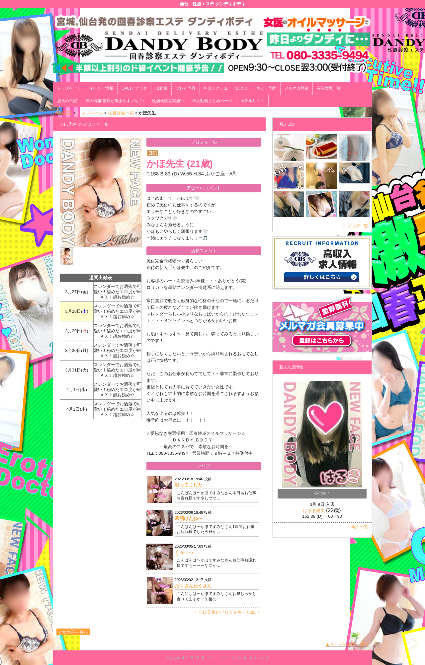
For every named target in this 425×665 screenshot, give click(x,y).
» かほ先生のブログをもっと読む (227, 612)
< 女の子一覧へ (73, 632)
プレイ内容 (186, 88)
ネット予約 (266, 88)
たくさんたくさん (193, 585)
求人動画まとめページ (212, 101)
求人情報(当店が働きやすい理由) (114, 101)
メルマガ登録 (296, 88)
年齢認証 (63, 112)
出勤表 (161, 88)
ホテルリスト (252, 101)
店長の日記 (67, 101)
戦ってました (189, 485)
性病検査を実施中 (168, 101)
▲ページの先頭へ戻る (347, 644)
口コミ (242, 88)
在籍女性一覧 (329, 88)
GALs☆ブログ (134, 88)
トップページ (69, 88)
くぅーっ (184, 552)
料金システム (216, 88)
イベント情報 (101, 88)
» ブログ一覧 (355, 226)
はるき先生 (314, 510)
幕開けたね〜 (189, 518)
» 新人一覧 (357, 526)
